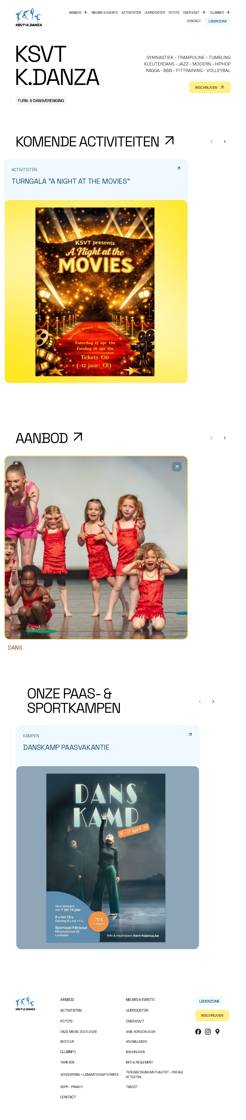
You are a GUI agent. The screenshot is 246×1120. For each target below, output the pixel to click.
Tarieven (67, 1062)
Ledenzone (218, 21)
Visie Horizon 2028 (140, 1031)
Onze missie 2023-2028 (78, 1031)
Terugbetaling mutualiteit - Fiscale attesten (154, 1074)
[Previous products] (211, 438)
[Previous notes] (211, 141)
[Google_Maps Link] (217, 1032)
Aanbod (67, 999)
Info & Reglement (139, 1062)
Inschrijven (210, 87)
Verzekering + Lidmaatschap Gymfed (89, 1074)
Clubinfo (68, 1051)
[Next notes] (225, 141)
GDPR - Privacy (71, 1087)
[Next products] (225, 438)
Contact (194, 21)
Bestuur (67, 1041)
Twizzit (132, 1087)
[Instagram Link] (208, 1032)
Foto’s (174, 12)
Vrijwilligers (136, 1041)
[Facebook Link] (198, 1032)
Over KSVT (135, 1021)
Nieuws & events (105, 12)
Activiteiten (131, 12)
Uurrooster (155, 12)
